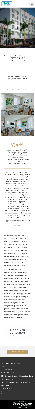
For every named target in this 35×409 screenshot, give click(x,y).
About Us (4, 366)
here (9, 223)
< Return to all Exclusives (17, 89)
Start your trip (17, 352)
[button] (30, 405)
